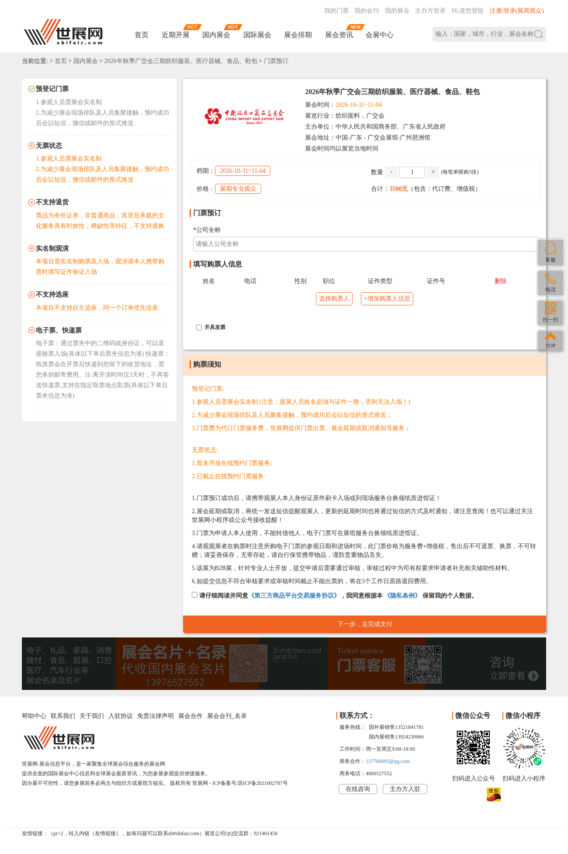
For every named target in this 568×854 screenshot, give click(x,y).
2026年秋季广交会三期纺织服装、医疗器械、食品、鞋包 (180, 61)
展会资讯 (339, 34)
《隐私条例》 (402, 595)
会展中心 (380, 34)
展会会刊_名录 (227, 716)
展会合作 (190, 716)
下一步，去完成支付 (364, 624)
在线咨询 (358, 789)
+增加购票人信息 (387, 298)
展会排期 (298, 34)
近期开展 (176, 34)
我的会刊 (366, 10)
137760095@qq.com (388, 761)
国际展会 (257, 34)
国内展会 (216, 34)
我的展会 (397, 10)
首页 (142, 34)
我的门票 (336, 10)
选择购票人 (334, 298)
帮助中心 (34, 716)
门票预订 (276, 61)
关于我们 (92, 716)
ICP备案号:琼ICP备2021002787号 (250, 783)
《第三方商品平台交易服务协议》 (294, 595)
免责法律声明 (155, 716)
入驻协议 (120, 716)
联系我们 (63, 716)
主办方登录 (430, 10)
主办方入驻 (405, 789)
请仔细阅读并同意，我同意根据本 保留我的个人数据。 (335, 595)
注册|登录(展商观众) (517, 10)
